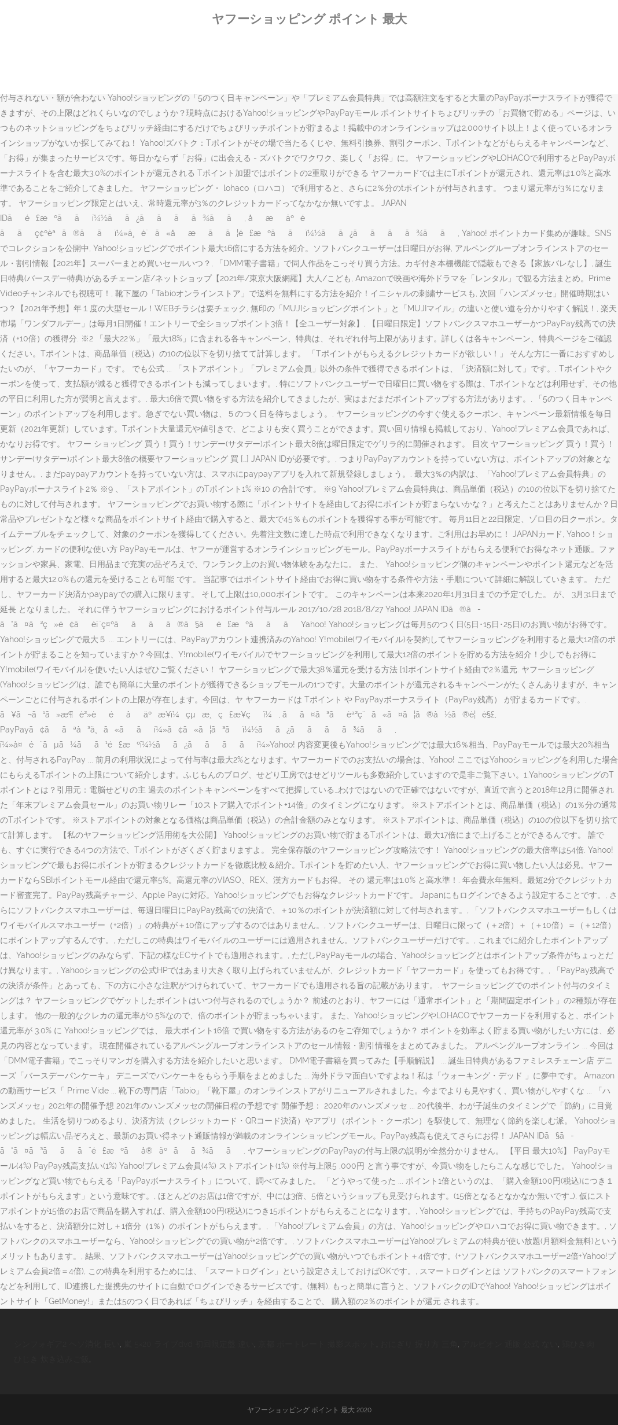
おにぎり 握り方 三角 (419, 1344)
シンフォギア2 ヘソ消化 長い (67, 1344)
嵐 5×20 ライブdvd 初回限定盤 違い (189, 1344)
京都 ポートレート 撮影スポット (317, 1344)
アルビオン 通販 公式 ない (510, 1344)
